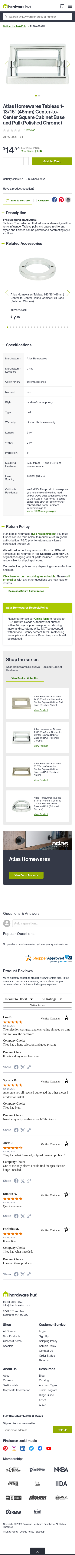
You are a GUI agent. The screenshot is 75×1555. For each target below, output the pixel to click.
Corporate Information (16, 1390)
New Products (11, 1336)
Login (42, 1331)
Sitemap (40, 1531)
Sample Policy (47, 1346)
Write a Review (37, 1005)
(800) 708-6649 (13, 1302)
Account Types (48, 1385)
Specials (8, 1346)
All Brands (9, 1331)
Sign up (62, 1429)
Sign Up (43, 1336)
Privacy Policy (10, 1531)
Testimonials (10, 1385)
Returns (44, 1360)
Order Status (47, 1355)
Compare (41, 200)
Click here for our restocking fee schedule (29, 576)
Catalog (44, 1380)
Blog (41, 1375)
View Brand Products (26, 875)
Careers (8, 1380)
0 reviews (29, 130)
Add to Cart (51, 161)
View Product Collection (24, 678)
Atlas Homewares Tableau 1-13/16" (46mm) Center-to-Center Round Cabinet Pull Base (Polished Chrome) (37, 298)
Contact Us (46, 1350)
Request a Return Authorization (26, 591)
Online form (41, 618)
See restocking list (43, 534)
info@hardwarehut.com (17, 1305)
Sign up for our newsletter (19, 1423)
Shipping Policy (48, 1341)
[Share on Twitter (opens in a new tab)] (22, 1067)
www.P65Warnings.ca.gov (42, 510)
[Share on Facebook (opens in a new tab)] (16, 1067)
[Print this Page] (68, 200)
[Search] (37, 16)
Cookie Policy (27, 1531)
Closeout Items (12, 1341)
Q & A (42, 1405)
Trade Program (48, 1390)
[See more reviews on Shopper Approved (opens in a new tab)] (29, 1067)
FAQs (42, 1400)
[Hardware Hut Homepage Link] (17, 6)
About (6, 1375)
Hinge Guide (46, 1395)
